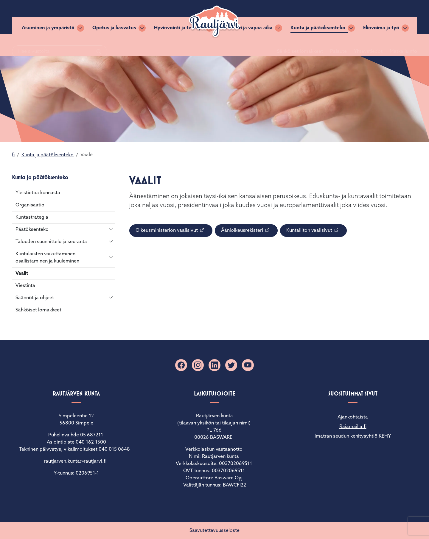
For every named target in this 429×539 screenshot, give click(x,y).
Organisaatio (29, 205)
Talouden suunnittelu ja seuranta (51, 242)
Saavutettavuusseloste (214, 530)
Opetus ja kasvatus (114, 45)
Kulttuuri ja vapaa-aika (247, 45)
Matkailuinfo (396, 17)
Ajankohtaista (353, 417)
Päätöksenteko (32, 229)
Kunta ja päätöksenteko (317, 45)
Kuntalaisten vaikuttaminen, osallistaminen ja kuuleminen (47, 258)
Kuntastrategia (31, 217)
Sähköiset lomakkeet (293, 17)
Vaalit (21, 273)
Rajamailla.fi (352, 426)
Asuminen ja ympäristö (48, 45)
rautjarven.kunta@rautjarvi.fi (76, 461)
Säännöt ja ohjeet (34, 298)
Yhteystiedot (361, 17)
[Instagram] (198, 365)
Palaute (331, 17)
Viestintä (25, 285)
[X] (231, 365)
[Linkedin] (214, 365)
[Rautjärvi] (214, 21)
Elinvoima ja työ (381, 45)
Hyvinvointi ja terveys (178, 45)
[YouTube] (248, 365)
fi (13, 155)
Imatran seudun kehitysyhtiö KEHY (353, 436)
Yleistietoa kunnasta (37, 193)
